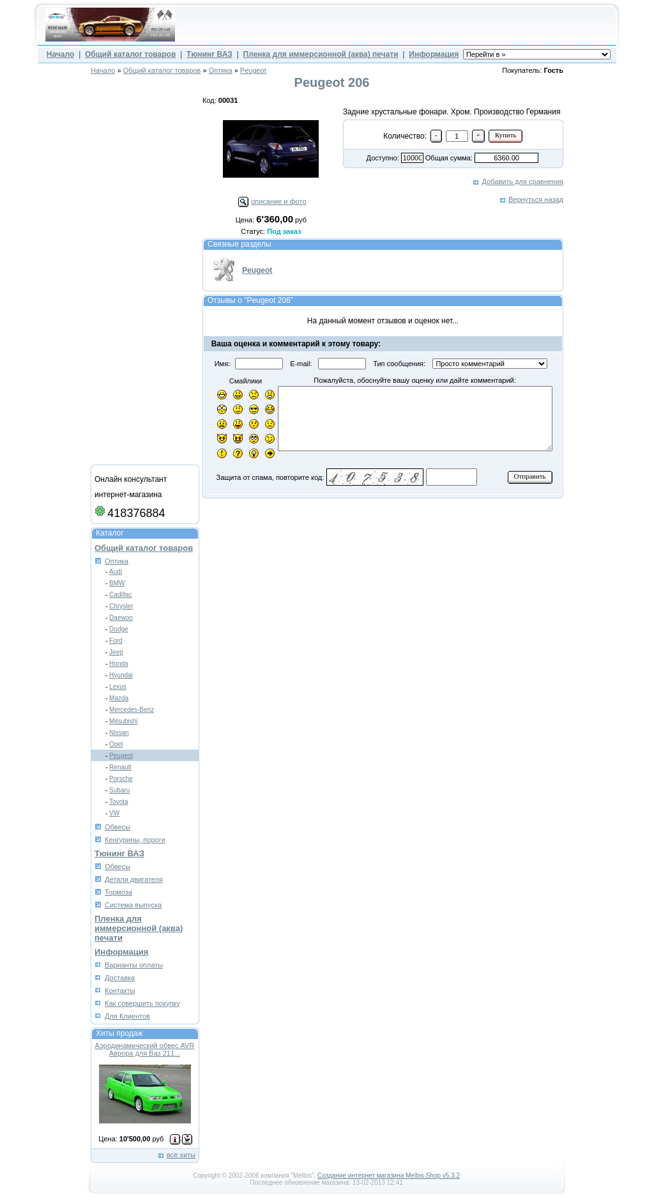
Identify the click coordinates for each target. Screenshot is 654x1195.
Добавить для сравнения (522, 181)
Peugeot (253, 70)
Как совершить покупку (142, 1003)
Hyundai (121, 675)
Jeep (116, 652)
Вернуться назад (535, 199)
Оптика (220, 70)
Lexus (117, 686)
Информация (434, 54)
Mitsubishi (123, 721)
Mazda (118, 698)
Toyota (118, 801)
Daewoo (121, 617)
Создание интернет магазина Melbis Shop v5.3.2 (388, 1175)
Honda (118, 663)
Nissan (119, 732)
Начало (60, 54)
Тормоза (118, 892)
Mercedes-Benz (131, 709)
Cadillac (120, 594)
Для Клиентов (127, 1016)
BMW (117, 583)
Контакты (120, 990)
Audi (115, 571)
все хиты (181, 1155)
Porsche (121, 778)
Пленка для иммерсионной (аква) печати (321, 54)
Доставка (120, 978)
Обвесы (117, 827)
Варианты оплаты (134, 965)
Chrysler (121, 606)
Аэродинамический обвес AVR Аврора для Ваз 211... (145, 1049)
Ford (116, 640)
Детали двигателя (134, 879)
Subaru (119, 790)
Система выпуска (133, 905)
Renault (120, 767)
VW (114, 813)
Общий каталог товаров (130, 54)
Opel (116, 744)
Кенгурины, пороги (135, 840)
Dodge (118, 629)
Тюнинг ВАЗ (209, 54)
